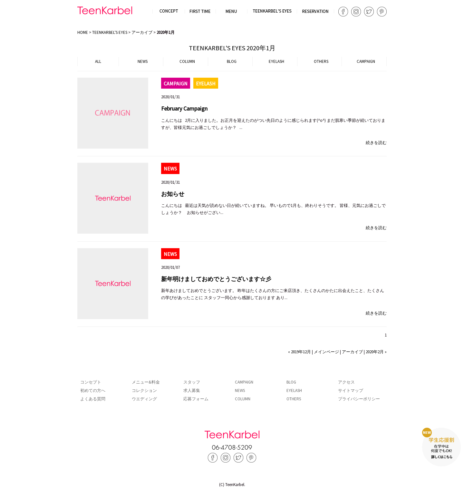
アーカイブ (141, 32)
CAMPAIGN (366, 61)
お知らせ (172, 194)
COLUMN (187, 61)
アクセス (346, 382)
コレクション (144, 390)
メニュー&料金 (146, 382)
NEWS (143, 61)
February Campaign (184, 108)
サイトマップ (350, 390)
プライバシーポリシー (359, 399)
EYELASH (276, 61)
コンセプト (90, 382)
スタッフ (191, 382)
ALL (98, 61)
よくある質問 (92, 399)
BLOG (232, 61)
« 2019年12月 (299, 352)
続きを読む (376, 142)
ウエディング (144, 399)
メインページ (326, 352)
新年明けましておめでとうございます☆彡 (216, 279)
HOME (82, 32)
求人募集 (191, 390)
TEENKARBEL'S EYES (109, 32)
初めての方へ (92, 390)
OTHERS (321, 61)
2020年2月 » (376, 352)
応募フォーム (195, 399)
